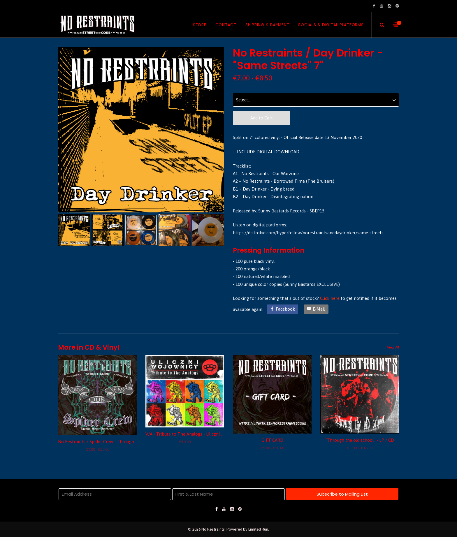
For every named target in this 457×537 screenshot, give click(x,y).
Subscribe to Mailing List (342, 494)
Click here (330, 298)
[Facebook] (282, 309)
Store (199, 25)
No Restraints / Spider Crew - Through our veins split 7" (113, 441)
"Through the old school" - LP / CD (359, 440)
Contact (225, 25)
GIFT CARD (272, 440)
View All (393, 347)
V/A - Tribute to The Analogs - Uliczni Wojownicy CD (197, 434)
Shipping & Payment (267, 25)
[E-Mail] (316, 309)
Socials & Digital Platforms (330, 25)
